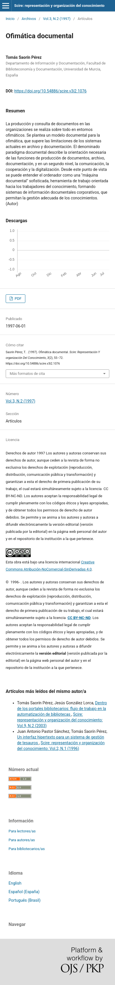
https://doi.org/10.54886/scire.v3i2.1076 (50, 91)
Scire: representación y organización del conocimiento (59, 5)
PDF (17, 298)
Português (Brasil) (24, 900)
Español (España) (24, 891)
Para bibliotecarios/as (27, 849)
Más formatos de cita (27, 373)
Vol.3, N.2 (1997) (57, 19)
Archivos (29, 19)
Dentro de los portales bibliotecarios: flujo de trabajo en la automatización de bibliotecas (62, 709)
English (15, 883)
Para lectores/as (22, 831)
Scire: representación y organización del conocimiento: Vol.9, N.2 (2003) (60, 720)
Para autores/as (22, 840)
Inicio (10, 19)
